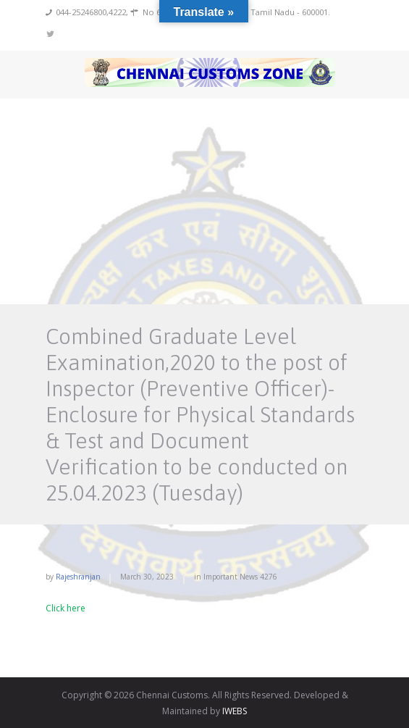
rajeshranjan (78, 577)
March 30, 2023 (147, 577)
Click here (65, 608)
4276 (268, 576)
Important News (230, 577)
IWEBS (234, 711)
